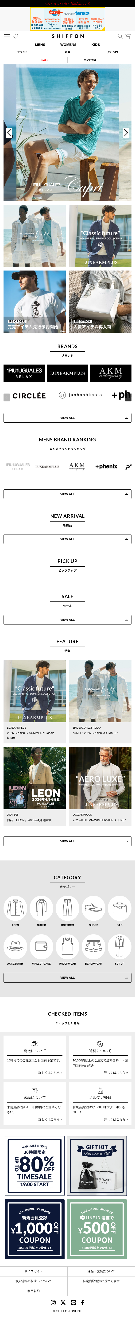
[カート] (127, 36)
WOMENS (68, 45)
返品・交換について (101, 1271)
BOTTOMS (67, 925)
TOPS (15, 925)
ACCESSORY (15, 963)
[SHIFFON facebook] (83, 1303)
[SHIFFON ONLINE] (68, 36)
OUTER (41, 925)
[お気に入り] (15, 36)
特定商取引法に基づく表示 (101, 1281)
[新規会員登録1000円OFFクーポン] (35, 1229)
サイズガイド (33, 1271)
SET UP (119, 963)
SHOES (93, 925)
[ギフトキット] (97, 1166)
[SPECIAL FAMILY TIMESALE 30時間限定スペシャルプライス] (35, 1166)
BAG (119, 925)
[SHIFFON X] (63, 1303)
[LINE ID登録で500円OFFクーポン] (97, 1229)
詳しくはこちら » (50, 1072)
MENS (40, 45)
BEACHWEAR (93, 963)
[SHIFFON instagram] (53, 1303)
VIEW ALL (67, 539)
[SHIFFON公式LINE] (73, 1303)
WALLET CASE (41, 963)
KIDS (96, 45)
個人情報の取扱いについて (33, 1281)
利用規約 (33, 1291)
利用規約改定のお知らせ (67, 3)
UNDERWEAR (67, 963)
